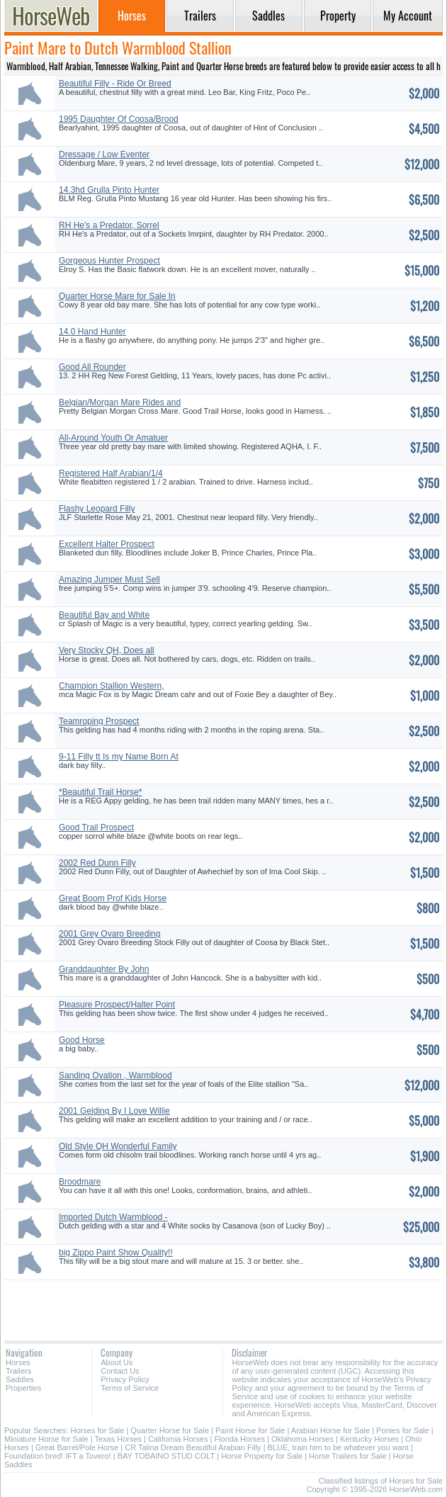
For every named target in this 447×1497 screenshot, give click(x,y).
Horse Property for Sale (261, 1456)
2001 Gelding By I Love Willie (114, 1111)
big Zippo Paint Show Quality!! (116, 1253)
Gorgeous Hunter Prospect (109, 261)
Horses (18, 1362)
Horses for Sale (98, 1430)
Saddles (20, 1379)
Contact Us (120, 1371)
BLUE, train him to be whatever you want (338, 1447)
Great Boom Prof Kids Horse (112, 898)
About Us (116, 1362)
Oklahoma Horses (302, 1439)
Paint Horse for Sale (250, 1430)
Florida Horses (239, 1439)
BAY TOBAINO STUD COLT (166, 1456)
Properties (23, 1388)
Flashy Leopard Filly (97, 509)
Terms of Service (130, 1388)
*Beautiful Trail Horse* (100, 792)
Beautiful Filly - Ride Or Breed (115, 84)
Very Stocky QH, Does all (106, 650)
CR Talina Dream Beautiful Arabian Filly (193, 1447)
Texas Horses (118, 1439)
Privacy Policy (125, 1379)
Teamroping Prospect (99, 721)
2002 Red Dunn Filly (97, 863)
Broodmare (80, 1182)
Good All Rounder (92, 367)
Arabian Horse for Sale (330, 1430)
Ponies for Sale (402, 1430)
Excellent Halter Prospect (106, 544)
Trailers (18, 1371)
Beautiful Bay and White (104, 615)
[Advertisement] (223, 1305)
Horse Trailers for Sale (347, 1456)
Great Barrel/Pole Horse (76, 1447)
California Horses (178, 1439)
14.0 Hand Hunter (92, 332)
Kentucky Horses (369, 1439)
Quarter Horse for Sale (169, 1430)
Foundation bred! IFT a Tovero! (57, 1456)
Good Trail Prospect (96, 827)
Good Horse (82, 1040)
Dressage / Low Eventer (104, 154)
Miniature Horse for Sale (46, 1439)
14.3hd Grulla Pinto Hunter (109, 190)
